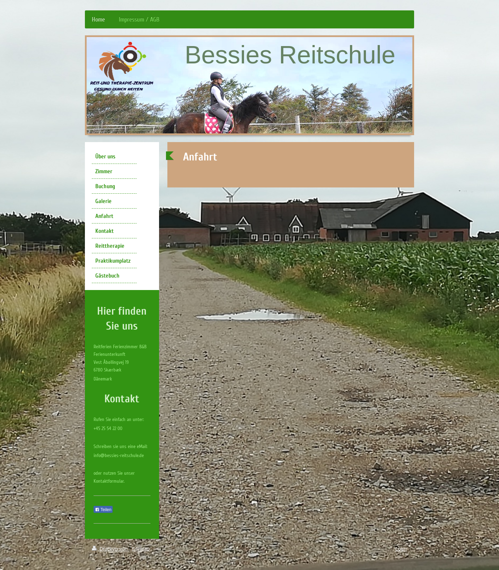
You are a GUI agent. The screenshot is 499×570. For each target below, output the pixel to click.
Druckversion (110, 549)
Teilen (103, 509)
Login (401, 549)
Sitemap (140, 549)
